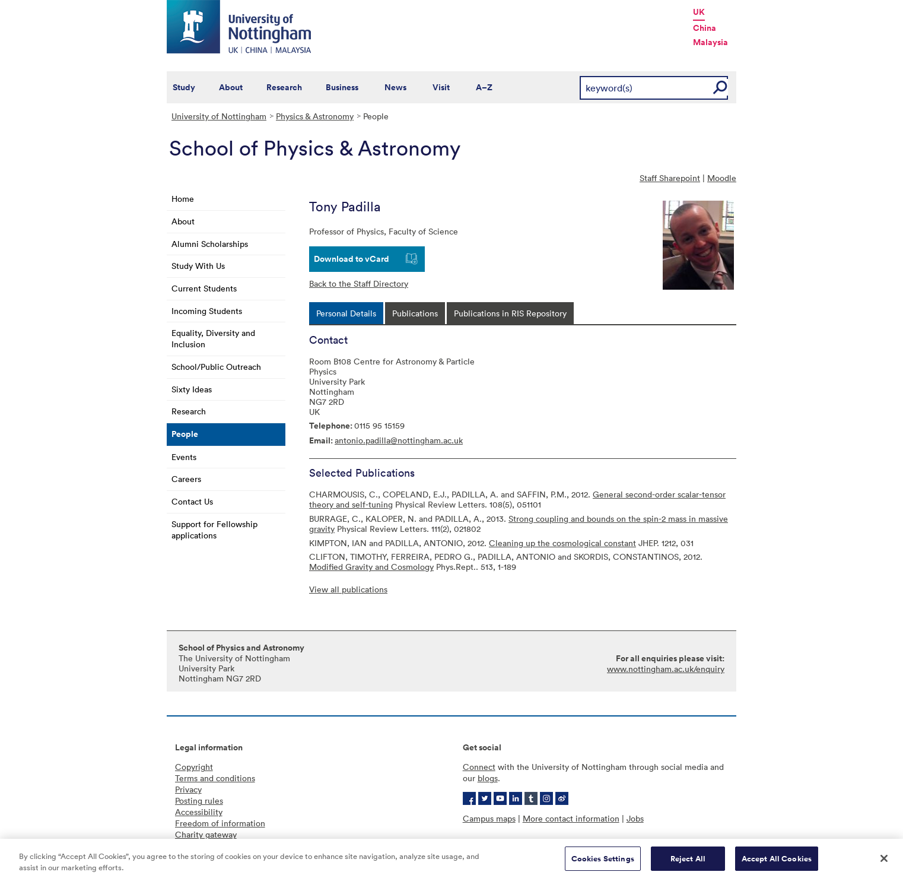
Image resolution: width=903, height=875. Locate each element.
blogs (488, 778)
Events (183, 456)
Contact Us (192, 501)
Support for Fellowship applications (214, 529)
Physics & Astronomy (315, 116)
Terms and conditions (215, 778)
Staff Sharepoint (670, 177)
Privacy (188, 789)
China (704, 28)
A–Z (484, 87)
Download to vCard (351, 259)
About (231, 87)
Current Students (204, 288)
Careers (186, 478)
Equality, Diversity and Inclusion (213, 338)
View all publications (348, 589)
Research (284, 87)
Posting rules (199, 800)
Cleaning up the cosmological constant (562, 543)
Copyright (194, 766)
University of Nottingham (218, 116)
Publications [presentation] (415, 313)
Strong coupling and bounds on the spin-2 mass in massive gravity (518, 523)
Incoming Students (206, 310)
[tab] (346, 313)
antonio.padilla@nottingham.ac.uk (399, 440)
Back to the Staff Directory (358, 283)
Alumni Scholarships (209, 243)
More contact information (571, 818)
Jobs (635, 818)
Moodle (721, 177)
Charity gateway (206, 834)
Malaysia (710, 42)
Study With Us (198, 265)
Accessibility (198, 811)
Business (342, 87)
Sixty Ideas (191, 389)
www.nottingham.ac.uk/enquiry (665, 668)
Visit (441, 87)
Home (182, 198)
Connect (479, 766)
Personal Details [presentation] (346, 313)
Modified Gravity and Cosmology (371, 566)
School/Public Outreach (216, 366)
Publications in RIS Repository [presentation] (510, 313)
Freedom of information (220, 823)
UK (699, 12)
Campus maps (489, 818)
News (395, 87)
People (184, 434)
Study (184, 87)
